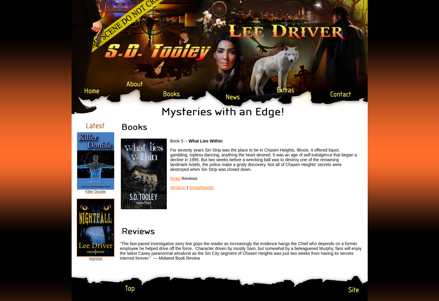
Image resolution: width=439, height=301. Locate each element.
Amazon (178, 187)
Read (175, 178)
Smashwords (201, 187)
